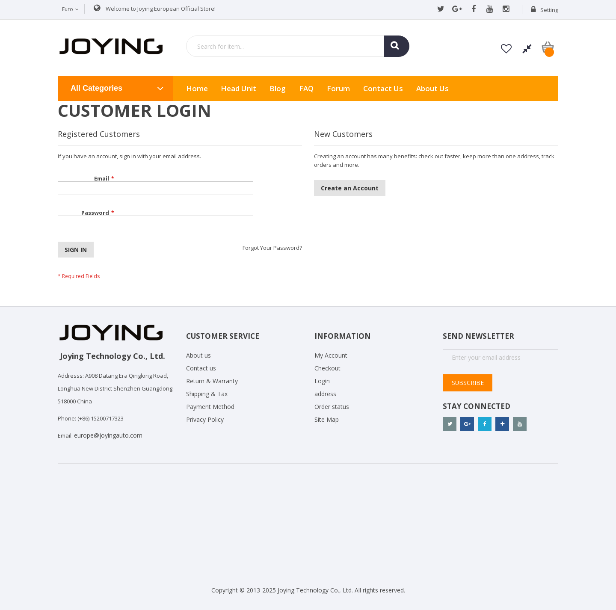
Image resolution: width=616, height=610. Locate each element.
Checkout (327, 368)
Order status (331, 407)
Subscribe (468, 383)
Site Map (326, 419)
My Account (330, 355)
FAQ (306, 88)
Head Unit (238, 88)
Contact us (201, 368)
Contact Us (383, 88)
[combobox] (297, 46)
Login (322, 381)
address (325, 394)
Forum (338, 88)
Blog (278, 88)
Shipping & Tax (207, 394)
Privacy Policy (205, 419)
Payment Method (210, 407)
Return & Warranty (212, 381)
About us (432, 88)
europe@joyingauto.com (108, 435)
